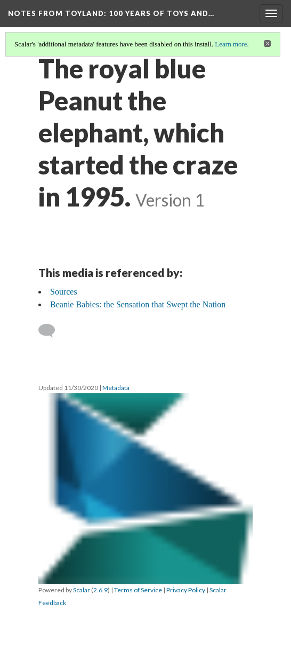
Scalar (81, 590)
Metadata (116, 388)
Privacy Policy (185, 590)
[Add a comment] (51, 331)
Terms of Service (138, 590)
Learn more (231, 44)
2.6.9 (100, 590)
